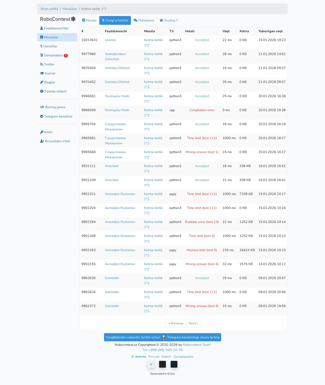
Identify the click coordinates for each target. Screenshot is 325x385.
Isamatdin (112, 278)
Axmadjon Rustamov (120, 194)
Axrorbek (111, 166)
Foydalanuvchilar (54, 28)
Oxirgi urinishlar (115, 20)
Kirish (46, 132)
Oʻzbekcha (139, 356)
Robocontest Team (196, 344)
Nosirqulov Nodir (117, 96)
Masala (89, 20)
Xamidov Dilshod (117, 68)
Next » (193, 323)
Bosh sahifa (49, 9)
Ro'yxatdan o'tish (55, 141)
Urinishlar (48, 46)
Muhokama (144, 20)
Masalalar (70, 9)
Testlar (47, 64)
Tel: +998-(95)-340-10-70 (162, 350)
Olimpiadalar (54, 55)
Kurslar (48, 73)
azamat (110, 40)
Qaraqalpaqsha (183, 356)
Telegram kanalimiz (56, 116)
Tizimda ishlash (53, 91)
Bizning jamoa (52, 107)
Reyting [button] (167, 20)
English (167, 356)
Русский (154, 356)
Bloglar (47, 82)
